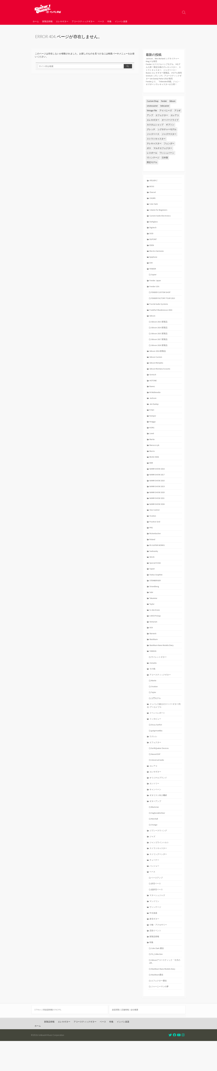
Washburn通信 (157, 1004)
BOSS (152, 196)
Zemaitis (153, 684)
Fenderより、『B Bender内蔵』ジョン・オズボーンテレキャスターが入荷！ (162, 90)
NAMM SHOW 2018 (157, 497)
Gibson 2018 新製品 (159, 359)
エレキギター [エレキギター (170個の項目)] (153, 129)
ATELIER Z (154, 190)
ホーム (36, 21)
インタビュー (156, 741)
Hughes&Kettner (158, 838)
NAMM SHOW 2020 (157, 509)
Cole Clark (154, 214)
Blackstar (155, 832)
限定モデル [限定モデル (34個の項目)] (152, 171)
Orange (154, 850)
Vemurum (154, 642)
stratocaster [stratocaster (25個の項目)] (152, 115)
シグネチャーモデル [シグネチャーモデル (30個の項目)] (167, 138)
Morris (152, 467)
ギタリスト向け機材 (159, 820)
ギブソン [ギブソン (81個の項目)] (170, 134)
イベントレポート (158, 735)
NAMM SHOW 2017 (157, 491)
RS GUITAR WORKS (158, 563)
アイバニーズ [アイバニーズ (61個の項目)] (165, 120)
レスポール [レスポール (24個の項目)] (152, 162)
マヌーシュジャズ (158, 922)
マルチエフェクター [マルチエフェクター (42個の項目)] (162, 157)
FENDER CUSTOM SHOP (162, 304)
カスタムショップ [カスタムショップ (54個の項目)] (155, 134)
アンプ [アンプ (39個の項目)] (150, 124)
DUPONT (154, 250)
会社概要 (136, 1039)
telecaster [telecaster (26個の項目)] (164, 115)
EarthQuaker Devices (160, 771)
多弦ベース (156, 910)
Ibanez (152, 401)
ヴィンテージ (156, 934)
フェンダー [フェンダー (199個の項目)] (169, 153)
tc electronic (155, 630)
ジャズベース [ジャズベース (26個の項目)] (153, 143)
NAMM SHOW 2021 (157, 515)
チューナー (155, 886)
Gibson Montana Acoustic (160, 383)
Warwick (153, 654)
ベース (101, 21)
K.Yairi (152, 425)
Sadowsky (154, 569)
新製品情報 (47, 21)
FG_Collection (157, 982)
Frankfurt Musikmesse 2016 (161, 322)
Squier (154, 286)
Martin (152, 455)
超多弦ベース (157, 916)
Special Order (155, 581)
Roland (153, 557)
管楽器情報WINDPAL (53, 1039)
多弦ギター (155, 946)
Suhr (152, 612)
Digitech (153, 238)
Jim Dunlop (154, 419)
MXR (151, 479)
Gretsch (153, 389)
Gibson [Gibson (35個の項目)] (172, 110)
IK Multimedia (155, 407)
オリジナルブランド (159, 802)
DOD (152, 244)
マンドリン (155, 928)
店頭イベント (156, 958)
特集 (109, 21)
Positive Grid (155, 539)
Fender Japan (155, 292)
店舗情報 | (127, 1039)
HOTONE (153, 395)
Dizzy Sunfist (157, 747)
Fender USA (155, 298)
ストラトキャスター (159, 874)
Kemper (153, 431)
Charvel (153, 202)
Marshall (154, 844)
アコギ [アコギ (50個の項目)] (177, 120)
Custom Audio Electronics (161, 226)
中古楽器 (154, 940)
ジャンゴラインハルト (160, 868)
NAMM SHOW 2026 (157, 521)
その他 (153, 690)
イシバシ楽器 (121, 21)
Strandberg (154, 606)
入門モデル (156, 720)
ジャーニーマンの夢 (160, 1016)
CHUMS (153, 208)
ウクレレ (154, 759)
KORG (152, 443)
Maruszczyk (155, 461)
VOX (151, 648)
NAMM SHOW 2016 (157, 485)
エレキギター (62, 21)
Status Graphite (156, 594)
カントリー (155, 808)
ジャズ (153, 862)
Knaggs (153, 437)
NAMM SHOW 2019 (157, 503)
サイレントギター (159, 678)
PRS (151, 545)
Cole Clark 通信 (158, 977)
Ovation (153, 533)
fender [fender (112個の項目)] (164, 110)
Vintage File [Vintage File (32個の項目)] (152, 120)
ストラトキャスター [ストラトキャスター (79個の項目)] (156, 148)
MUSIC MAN (155, 473)
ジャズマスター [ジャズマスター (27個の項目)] (169, 143)
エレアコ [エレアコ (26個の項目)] (174, 124)
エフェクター (156, 766)
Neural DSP (156, 778)
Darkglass (154, 232)
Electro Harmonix (157, 262)
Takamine (154, 618)
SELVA (152, 576)
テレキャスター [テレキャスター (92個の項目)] (154, 153)
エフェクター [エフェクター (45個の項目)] (162, 124)
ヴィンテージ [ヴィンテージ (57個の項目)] (153, 167)
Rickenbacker (155, 551)
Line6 (152, 449)
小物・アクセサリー (159, 952)
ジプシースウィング (159, 856)
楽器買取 (116, 1039)
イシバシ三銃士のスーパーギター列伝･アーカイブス (164, 728)
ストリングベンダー (159, 880)
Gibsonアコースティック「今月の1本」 (164, 990)
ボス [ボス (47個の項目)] (149, 157)
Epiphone (154, 268)
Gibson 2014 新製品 (159, 340)
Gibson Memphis (157, 377)
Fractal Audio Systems (159, 316)
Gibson (153, 328)
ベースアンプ (157, 904)
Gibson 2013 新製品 (159, 334)
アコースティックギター (83, 21)
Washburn (154, 660)
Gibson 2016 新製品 (158, 365)
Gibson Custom (156, 371)
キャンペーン (156, 814)
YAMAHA (153, 672)
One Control (155, 527)
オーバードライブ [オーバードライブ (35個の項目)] (170, 129)
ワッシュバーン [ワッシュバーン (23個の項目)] (167, 162)
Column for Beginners (159, 220)
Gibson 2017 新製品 (159, 352)
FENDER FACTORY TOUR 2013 (164, 310)
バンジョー (155, 892)
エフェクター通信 (159, 1010)
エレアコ (154, 790)
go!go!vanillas (157, 753)
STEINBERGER (156, 600)
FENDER (153, 280)
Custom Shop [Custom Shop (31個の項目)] (152, 110)
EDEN (152, 256)
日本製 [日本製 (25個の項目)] (165, 167)
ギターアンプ (156, 826)
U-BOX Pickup (156, 636)
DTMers (38, 1039)
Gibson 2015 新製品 (159, 346)
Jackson (153, 413)
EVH (151, 274)
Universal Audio (158, 784)
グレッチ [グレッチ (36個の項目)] (151, 138)
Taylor (152, 624)
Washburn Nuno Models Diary (162, 666)
